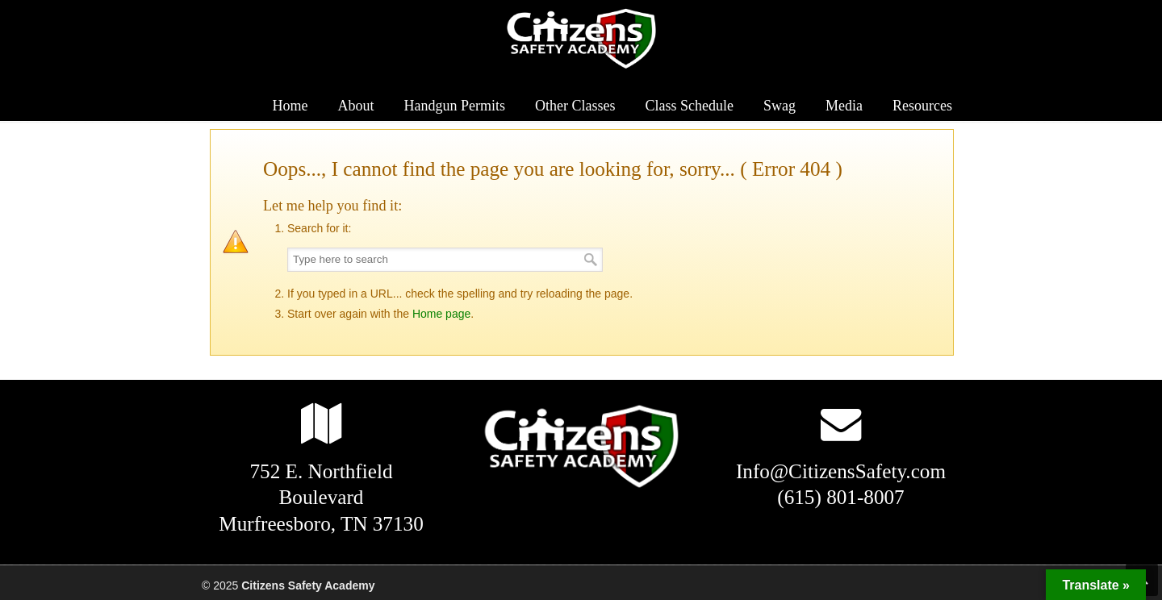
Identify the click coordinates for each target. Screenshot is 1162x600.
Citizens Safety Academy (581, 39)
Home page (441, 313)
